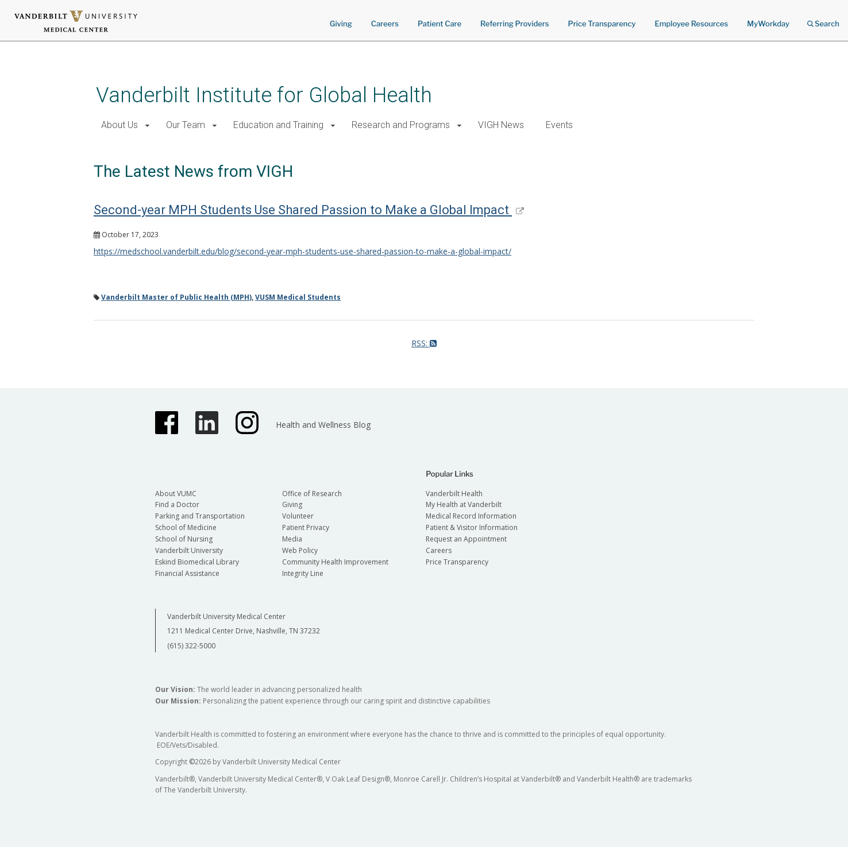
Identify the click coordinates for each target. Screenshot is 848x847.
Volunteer (298, 516)
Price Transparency (602, 23)
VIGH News (501, 124)
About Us (119, 124)
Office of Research (312, 493)
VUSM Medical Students (298, 297)
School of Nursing (184, 539)
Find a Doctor (177, 504)
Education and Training (278, 124)
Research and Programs (401, 124)
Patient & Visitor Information (472, 527)
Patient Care (439, 23)
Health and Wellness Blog (323, 424)
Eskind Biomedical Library (197, 562)
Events (559, 124)
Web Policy (300, 550)
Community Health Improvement (335, 562)
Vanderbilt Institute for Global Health (264, 95)
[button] (147, 125)
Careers (385, 23)
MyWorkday (768, 23)
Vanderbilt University (189, 550)
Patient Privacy (305, 527)
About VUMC (175, 493)
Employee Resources (691, 23)
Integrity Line (302, 573)
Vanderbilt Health (454, 493)
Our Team (185, 124)
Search (823, 19)
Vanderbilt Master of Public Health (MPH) (176, 297)
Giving (341, 23)
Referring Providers (514, 23)
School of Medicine (186, 527)
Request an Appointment (466, 539)
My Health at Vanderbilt (464, 504)
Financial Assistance (187, 573)
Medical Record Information (471, 516)
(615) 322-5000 (191, 646)
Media (292, 539)
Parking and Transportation (200, 516)
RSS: (424, 343)
